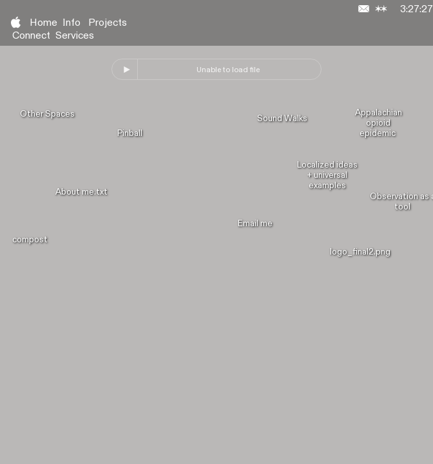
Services (74, 36)
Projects (107, 23)
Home (43, 23)
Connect (31, 36)
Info (72, 23)
